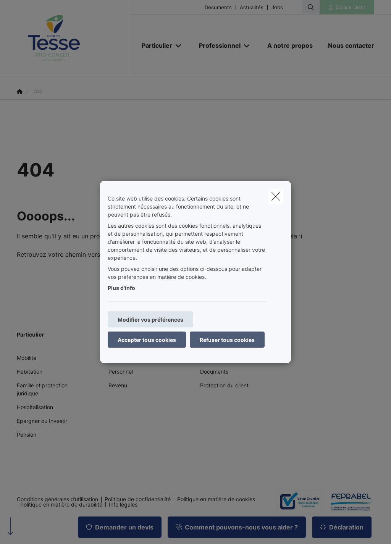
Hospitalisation (35, 407)
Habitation (29, 371)
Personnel (120, 371)
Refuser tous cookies (227, 340)
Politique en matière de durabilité (61, 504)
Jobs (277, 7)
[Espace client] (347, 7)
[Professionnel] (216, 45)
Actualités (251, 7)
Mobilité (26, 358)
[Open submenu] (179, 45)
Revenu (117, 385)
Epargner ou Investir (42, 421)
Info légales (123, 504)
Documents (218, 7)
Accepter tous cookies (147, 340)
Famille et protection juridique (42, 389)
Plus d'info (121, 288)
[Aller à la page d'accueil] (74, 38)
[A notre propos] (290, 45)
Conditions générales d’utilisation (57, 499)
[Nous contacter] (347, 45)
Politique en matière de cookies (216, 499)
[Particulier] (154, 45)
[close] (275, 196)
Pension (26, 434)
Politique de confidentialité (138, 499)
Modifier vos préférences (150, 319)
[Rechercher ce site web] (311, 7)
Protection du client (224, 385)
